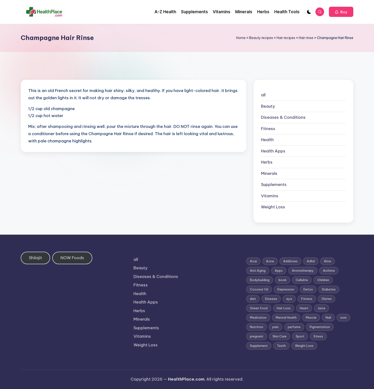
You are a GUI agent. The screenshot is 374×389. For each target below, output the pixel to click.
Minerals (269, 173)
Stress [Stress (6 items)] (318, 336)
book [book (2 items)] (283, 280)
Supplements (274, 184)
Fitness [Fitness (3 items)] (306, 299)
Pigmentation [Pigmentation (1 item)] (320, 327)
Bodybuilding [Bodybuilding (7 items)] (259, 280)
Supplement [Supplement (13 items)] (259, 346)
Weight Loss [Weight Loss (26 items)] (304, 346)
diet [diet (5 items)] (253, 299)
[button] (341, 12)
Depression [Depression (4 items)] (285, 289)
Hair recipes (286, 38)
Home (241, 38)
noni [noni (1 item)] (343, 317)
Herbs (267, 162)
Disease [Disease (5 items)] (271, 299)
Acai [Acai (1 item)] (253, 261)
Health (267, 139)
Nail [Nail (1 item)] (328, 317)
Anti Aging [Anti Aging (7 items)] (258, 270)
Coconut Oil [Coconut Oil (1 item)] (259, 289)
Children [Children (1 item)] (323, 280)
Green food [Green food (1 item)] (258, 308)
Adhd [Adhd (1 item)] (311, 261)
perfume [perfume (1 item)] (294, 327)
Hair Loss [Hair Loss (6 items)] (284, 308)
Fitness (268, 128)
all (263, 95)
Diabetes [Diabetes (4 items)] (329, 289)
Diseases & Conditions (283, 117)
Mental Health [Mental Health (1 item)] (286, 317)
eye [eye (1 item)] (289, 299)
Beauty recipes (261, 38)
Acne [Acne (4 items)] (270, 261)
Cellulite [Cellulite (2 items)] (302, 280)
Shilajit (35, 257)
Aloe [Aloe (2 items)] (327, 261)
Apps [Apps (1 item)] (279, 270)
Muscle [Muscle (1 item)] (311, 317)
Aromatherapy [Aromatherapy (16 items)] (303, 270)
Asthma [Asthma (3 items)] (329, 270)
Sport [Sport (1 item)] (300, 336)
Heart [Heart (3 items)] (304, 308)
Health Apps (273, 151)
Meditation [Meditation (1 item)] (258, 317)
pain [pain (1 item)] (275, 327)
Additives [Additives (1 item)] (290, 261)
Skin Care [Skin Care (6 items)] (280, 336)
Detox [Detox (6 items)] (308, 289)
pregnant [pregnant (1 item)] (256, 336)
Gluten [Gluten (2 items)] (326, 299)
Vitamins (269, 195)
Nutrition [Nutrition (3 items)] (256, 327)
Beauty (268, 106)
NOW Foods (72, 257)
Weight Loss (273, 207)
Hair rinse (306, 38)
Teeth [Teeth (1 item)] (281, 346)
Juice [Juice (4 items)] (321, 308)
